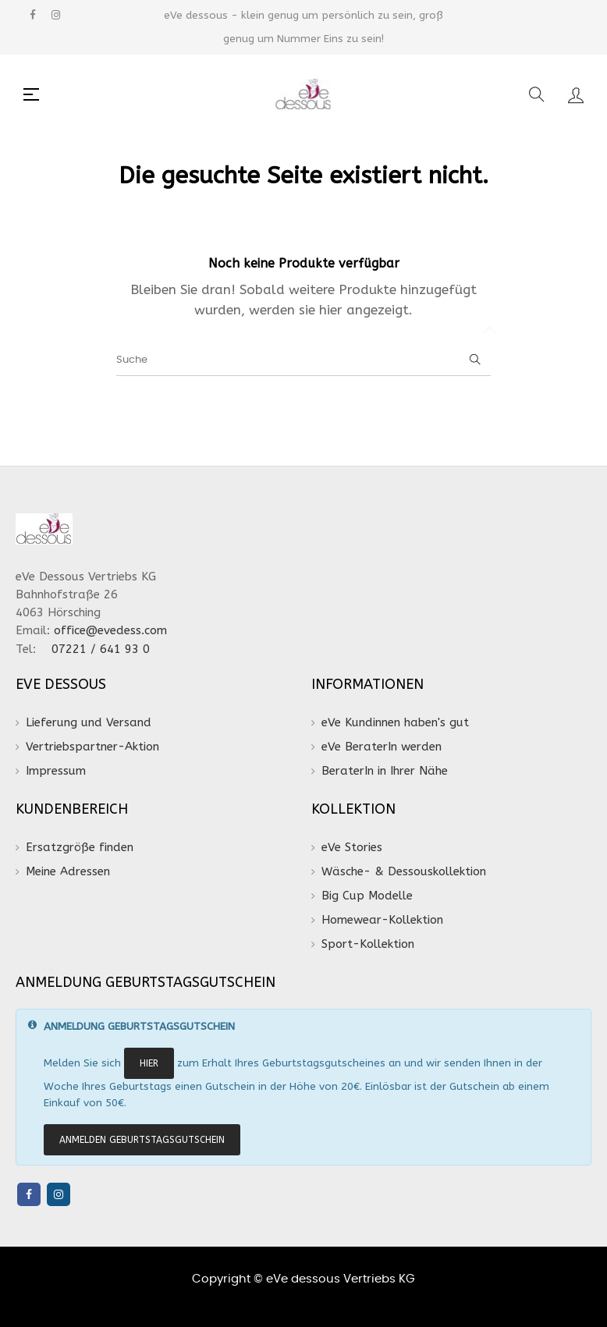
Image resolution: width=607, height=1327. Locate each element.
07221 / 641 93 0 (102, 649)
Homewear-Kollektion (382, 920)
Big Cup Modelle (367, 896)
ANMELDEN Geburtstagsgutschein (142, 1139)
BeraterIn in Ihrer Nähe (384, 771)
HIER (149, 1063)
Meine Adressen (68, 871)
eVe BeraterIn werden (381, 747)
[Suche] (303, 360)
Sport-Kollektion (367, 944)
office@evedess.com (110, 630)
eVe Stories (351, 847)
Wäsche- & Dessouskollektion (403, 871)
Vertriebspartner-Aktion (92, 747)
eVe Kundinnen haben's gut (395, 722)
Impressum (56, 771)
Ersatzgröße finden (79, 847)
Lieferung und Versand (88, 722)
